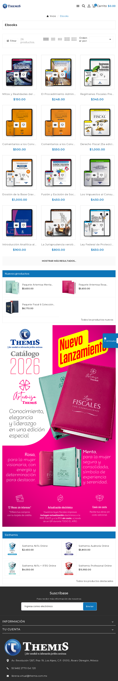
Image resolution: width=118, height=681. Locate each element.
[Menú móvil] (78, 6)
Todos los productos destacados (94, 581)
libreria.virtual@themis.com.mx (29, 676)
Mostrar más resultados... (59, 261)
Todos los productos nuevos (97, 319)
